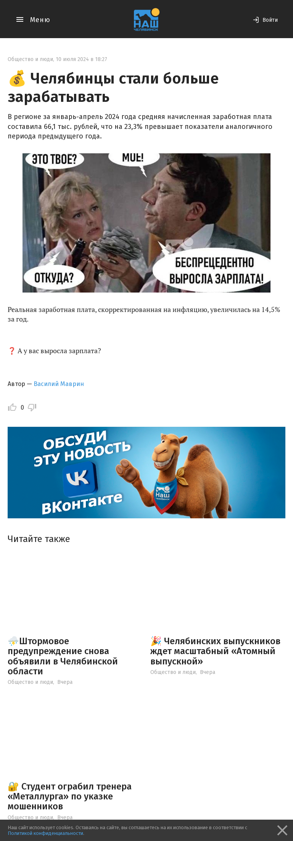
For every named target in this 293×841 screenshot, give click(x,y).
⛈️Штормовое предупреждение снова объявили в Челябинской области (63, 656)
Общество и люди (30, 59)
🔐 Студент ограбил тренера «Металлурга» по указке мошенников (70, 796)
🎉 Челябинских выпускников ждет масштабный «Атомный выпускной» (215, 651)
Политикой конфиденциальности (45, 833)
